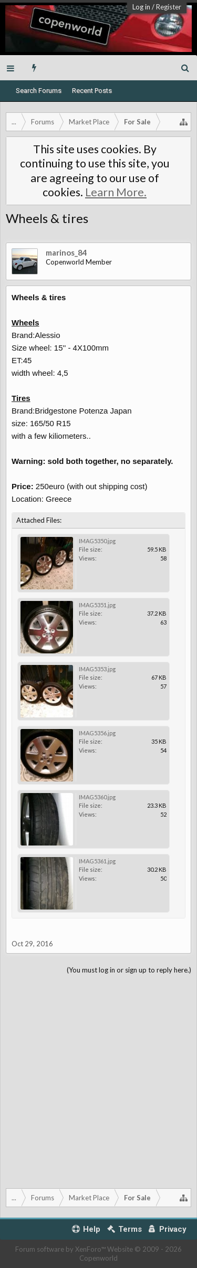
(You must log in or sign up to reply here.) (129, 970)
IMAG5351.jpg (97, 604)
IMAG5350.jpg (97, 540)
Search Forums (38, 90)
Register (168, 7)
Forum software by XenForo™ (61, 1249)
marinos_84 (66, 252)
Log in (141, 7)
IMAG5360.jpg (97, 797)
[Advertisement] (98, 1079)
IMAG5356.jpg (97, 733)
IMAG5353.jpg (97, 668)
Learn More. (116, 192)
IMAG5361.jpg (97, 861)
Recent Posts (92, 90)
